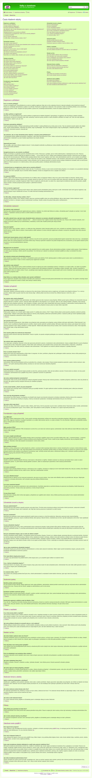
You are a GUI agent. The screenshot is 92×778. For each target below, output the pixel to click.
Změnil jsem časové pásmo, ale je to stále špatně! (15, 48)
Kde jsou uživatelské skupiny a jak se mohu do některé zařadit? (61, 29)
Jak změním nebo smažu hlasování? (12, 67)
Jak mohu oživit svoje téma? (10, 77)
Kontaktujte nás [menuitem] (46, 770)
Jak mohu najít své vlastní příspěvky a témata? (58, 60)
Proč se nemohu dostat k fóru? (11, 68)
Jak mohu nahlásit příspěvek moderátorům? (14, 73)
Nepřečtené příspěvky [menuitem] (20, 12)
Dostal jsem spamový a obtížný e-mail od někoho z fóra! (60, 43)
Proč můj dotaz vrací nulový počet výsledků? (57, 56)
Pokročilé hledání (87, 7)
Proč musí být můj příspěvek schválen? (13, 76)
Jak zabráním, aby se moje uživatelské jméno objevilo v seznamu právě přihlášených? (24, 29)
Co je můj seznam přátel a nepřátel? (55, 48)
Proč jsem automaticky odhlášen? (11, 27)
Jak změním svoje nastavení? (11, 43)
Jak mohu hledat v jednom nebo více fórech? (57, 54)
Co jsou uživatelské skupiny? (53, 27)
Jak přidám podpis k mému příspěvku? (13, 62)
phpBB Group (56, 728)
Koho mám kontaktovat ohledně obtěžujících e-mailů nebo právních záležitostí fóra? (66, 83)
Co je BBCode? (7, 82)
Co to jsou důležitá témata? (10, 91)
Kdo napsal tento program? (53, 80)
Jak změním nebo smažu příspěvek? (12, 61)
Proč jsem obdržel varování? (10, 71)
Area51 (9, 739)
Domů (6, 770)
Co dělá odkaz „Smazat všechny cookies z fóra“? (15, 38)
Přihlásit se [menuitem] (80, 12)
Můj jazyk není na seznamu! (10, 50)
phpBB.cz (50, 774)
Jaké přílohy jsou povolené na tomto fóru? (56, 73)
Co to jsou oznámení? (9, 90)
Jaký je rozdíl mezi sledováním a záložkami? (57, 65)
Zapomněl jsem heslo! (9, 30)
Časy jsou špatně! (8, 47)
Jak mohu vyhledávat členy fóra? (54, 59)
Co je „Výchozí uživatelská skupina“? (55, 33)
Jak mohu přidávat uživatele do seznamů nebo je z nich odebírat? (62, 49)
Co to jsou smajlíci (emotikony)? (11, 85)
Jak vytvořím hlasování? (9, 64)
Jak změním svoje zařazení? (10, 53)
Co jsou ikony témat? (9, 94)
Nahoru (7, 110)
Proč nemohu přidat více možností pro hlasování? (15, 65)
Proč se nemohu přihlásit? (10, 24)
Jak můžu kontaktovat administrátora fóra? (57, 84)
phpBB (41, 773)
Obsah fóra (12, 770)
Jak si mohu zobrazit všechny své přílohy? (57, 75)
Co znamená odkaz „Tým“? (53, 35)
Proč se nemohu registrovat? (10, 36)
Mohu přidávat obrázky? (9, 87)
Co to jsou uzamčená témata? (11, 93)
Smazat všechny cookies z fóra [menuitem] (64, 770)
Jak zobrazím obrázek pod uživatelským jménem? (15, 51)
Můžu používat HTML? (9, 84)
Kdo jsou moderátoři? (52, 26)
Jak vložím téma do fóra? (9, 60)
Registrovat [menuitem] (72, 12)
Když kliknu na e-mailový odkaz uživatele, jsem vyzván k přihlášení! (19, 54)
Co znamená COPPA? (9, 35)
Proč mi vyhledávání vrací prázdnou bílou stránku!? (59, 57)
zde (33, 730)
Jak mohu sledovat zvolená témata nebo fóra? (57, 67)
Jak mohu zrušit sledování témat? (55, 68)
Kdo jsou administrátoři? (52, 24)
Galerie (86, 12)
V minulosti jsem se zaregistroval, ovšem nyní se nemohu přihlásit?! (19, 33)
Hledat (84, 7)
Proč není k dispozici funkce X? (54, 81)
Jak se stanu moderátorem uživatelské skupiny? (58, 30)
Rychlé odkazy (8, 12)
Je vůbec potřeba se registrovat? (11, 26)
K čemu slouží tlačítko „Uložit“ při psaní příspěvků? (15, 74)
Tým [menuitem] (54, 770)
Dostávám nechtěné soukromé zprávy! (56, 41)
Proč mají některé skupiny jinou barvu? (56, 32)
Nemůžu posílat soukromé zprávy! (55, 40)
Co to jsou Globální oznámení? (11, 88)
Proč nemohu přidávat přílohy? (11, 70)
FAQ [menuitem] (28, 12)
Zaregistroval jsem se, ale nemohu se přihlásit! (14, 32)
